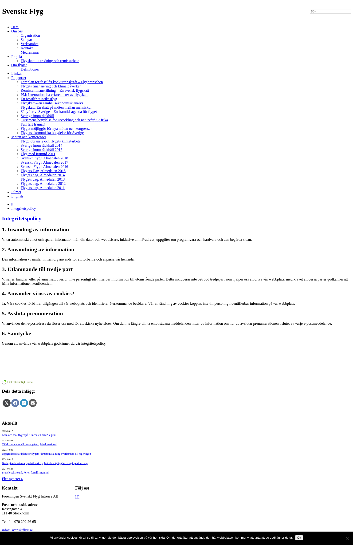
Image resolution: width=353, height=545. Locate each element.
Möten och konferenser (28, 137)
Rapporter (18, 78)
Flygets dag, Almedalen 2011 (43, 188)
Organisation (30, 35)
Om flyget (19, 65)
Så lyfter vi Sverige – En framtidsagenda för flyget (59, 112)
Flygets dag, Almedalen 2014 (43, 175)
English (17, 196)
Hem (15, 27)
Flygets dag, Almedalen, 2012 (43, 184)
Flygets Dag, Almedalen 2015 (43, 171)
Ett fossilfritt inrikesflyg (39, 99)
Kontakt (27, 48)
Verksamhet (30, 44)
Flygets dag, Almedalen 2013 (43, 179)
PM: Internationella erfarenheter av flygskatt (54, 95)
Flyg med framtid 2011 (38, 154)
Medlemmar (30, 52)
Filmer (16, 192)
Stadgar (26, 40)
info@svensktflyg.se (17, 530)
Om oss (17, 31)
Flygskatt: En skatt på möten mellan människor (56, 107)
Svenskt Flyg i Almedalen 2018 (44, 158)
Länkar (16, 73)
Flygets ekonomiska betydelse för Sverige (52, 133)
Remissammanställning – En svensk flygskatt (55, 90)
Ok (299, 537)
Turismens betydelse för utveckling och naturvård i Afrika (64, 120)
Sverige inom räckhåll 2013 (41, 150)
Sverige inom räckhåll (37, 116)
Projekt (16, 57)
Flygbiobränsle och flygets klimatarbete (51, 141)
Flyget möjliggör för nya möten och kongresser (56, 128)
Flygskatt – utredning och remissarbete (50, 61)
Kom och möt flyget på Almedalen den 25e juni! (29, 435)
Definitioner (30, 69)
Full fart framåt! (33, 124)
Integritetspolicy (23, 208)
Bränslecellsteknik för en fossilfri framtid (25, 472)
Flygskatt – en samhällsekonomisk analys (52, 103)
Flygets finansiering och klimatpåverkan (51, 86)
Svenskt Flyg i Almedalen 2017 (44, 162)
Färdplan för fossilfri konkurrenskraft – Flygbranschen (62, 82)
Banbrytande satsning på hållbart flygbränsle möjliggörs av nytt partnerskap (45, 463)
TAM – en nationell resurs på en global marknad (29, 444)
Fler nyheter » (12, 479)
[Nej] (347, 538)
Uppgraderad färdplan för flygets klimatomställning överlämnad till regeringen (46, 453)
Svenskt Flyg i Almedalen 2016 (44, 167)
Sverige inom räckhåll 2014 (41, 145)
